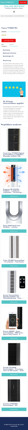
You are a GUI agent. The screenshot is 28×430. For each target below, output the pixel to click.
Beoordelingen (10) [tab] (8, 56)
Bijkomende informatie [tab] (9, 53)
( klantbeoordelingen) (14, 31)
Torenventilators (9, 16)
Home (2, 16)
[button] (14, 11)
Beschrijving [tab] (6, 50)
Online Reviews (14, 6)
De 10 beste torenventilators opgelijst (13, 102)
